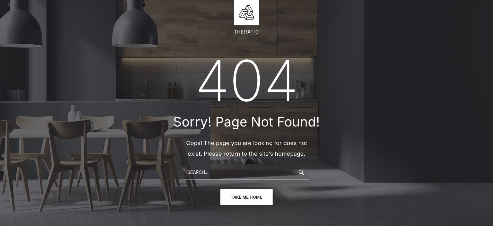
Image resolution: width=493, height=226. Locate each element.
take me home (246, 197)
